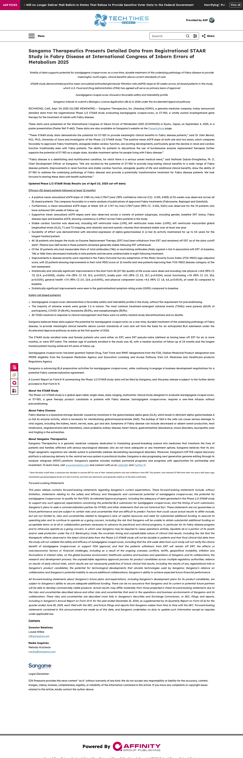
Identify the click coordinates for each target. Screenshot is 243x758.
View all (235, 4)
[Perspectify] (14, 375)
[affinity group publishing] (14, 383)
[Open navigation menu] (36, 36)
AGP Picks (10, 5)
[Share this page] (207, 36)
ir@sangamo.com (39, 636)
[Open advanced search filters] (195, 36)
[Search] (167, 36)
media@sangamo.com (42, 651)
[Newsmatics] (14, 391)
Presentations (156, 128)
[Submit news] (14, 367)
